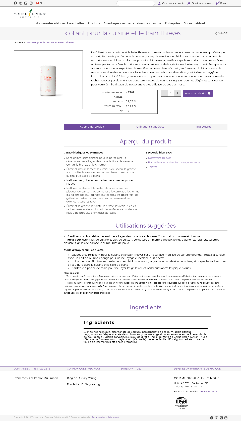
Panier (221, 3)
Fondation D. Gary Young (83, 384)
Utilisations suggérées (150, 126)
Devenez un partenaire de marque (197, 369)
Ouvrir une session (200, 3)
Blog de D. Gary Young (81, 378)
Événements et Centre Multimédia (36, 378)
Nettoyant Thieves (159, 158)
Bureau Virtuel (130, 369)
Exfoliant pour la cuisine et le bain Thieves (50, 42)
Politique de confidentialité (105, 417)
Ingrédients (203, 126)
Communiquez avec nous (84, 369)
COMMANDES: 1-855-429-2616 (32, 369)
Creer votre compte (171, 3)
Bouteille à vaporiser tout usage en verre (174, 162)
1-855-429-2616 (207, 392)
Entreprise (193, 13)
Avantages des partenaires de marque (152, 13)
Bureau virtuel (215, 13)
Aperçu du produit (92, 126)
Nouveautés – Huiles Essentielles (79, 13)
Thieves (152, 167)
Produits (113, 13)
